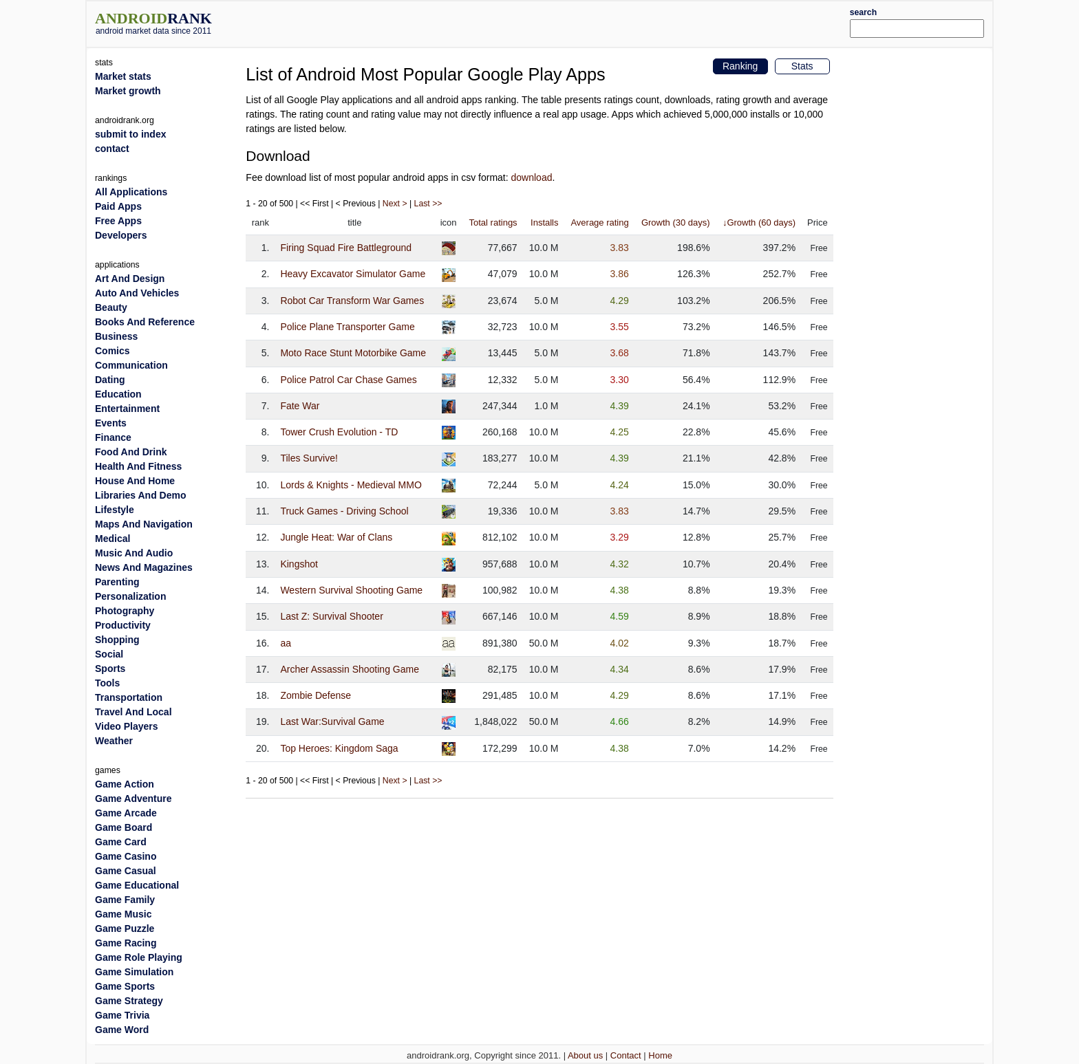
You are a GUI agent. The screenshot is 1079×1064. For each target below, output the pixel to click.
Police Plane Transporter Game (347, 326)
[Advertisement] (577, 22)
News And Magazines (144, 567)
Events (111, 422)
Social (109, 654)
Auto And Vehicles (137, 292)
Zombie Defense (315, 695)
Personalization (130, 596)
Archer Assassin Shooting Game (349, 669)
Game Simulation (134, 971)
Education (118, 394)
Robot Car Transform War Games (352, 300)
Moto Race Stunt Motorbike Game (353, 352)
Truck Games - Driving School (344, 511)
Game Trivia (122, 1015)
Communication (131, 365)
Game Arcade (126, 812)
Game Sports (125, 986)
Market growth (128, 90)
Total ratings (493, 222)
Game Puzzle (124, 928)
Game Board (123, 827)
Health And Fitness (138, 466)
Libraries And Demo (140, 495)
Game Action (124, 784)
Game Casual (125, 870)
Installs (544, 222)
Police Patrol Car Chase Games (348, 379)
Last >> (428, 203)
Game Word (122, 1029)
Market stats (123, 76)
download (532, 177)
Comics (112, 350)
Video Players (126, 726)
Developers (121, 235)
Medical (112, 538)
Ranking (740, 66)
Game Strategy (129, 1000)
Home (660, 1055)
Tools (107, 682)
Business (116, 336)
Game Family (125, 899)
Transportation (128, 697)
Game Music (123, 914)
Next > (395, 203)
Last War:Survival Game (332, 721)
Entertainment (127, 408)
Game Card (121, 841)
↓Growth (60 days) (759, 222)
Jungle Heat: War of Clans (336, 537)
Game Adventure (133, 798)
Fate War (299, 405)
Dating (110, 379)
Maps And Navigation (144, 524)
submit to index (130, 134)
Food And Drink (131, 451)
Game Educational (137, 885)
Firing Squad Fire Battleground (346, 247)
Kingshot (298, 563)
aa (285, 643)
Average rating (599, 222)
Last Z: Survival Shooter (331, 616)
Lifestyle (114, 509)
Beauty (111, 307)
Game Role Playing (138, 957)
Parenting (117, 581)
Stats (802, 66)
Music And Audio (134, 552)
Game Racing (125, 942)
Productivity (123, 625)
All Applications (131, 191)
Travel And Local (133, 711)
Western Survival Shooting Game (351, 590)
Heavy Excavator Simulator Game (352, 273)
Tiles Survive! (309, 458)
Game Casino (125, 856)
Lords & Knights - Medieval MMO (350, 484)
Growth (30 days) (675, 222)
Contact (625, 1055)
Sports (110, 668)
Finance (113, 437)
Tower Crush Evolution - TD (339, 431)
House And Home (135, 480)
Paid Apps (118, 206)
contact (112, 148)
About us (585, 1055)
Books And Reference (145, 321)
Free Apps (118, 220)
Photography (124, 610)
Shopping (117, 639)
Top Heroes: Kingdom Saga (339, 748)
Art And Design (129, 278)
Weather (114, 740)
